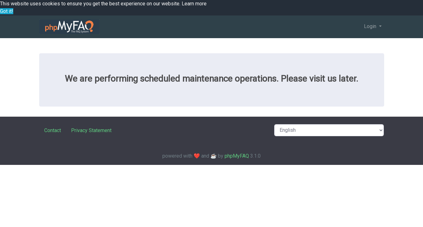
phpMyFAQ (237, 156)
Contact (52, 130)
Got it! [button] (6, 11)
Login (371, 26)
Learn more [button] (194, 4)
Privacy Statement (91, 130)
